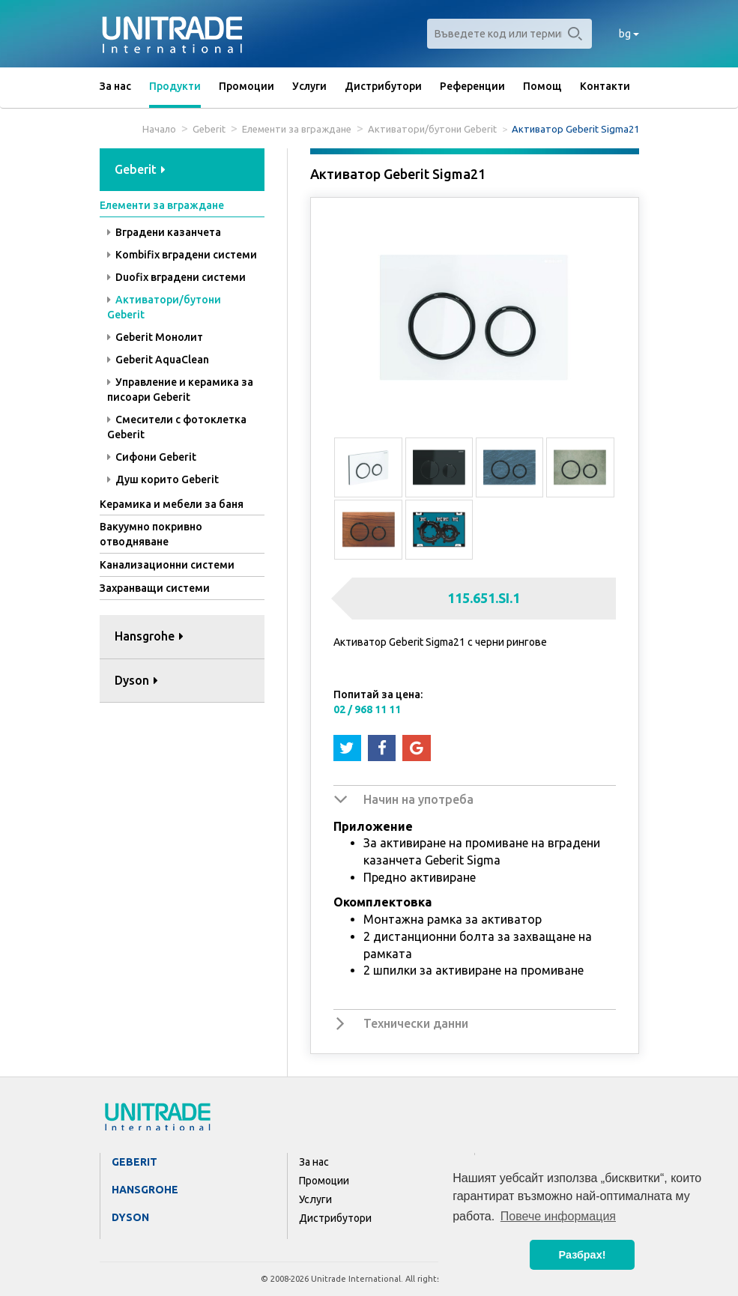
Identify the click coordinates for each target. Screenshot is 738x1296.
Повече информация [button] (558, 1216)
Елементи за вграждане (296, 129)
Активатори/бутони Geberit (432, 129)
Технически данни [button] (415, 1023)
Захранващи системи (155, 588)
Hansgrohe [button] (149, 636)
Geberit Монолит (155, 337)
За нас (115, 86)
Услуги (309, 86)
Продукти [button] (175, 86)
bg (629, 34)
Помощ (542, 86)
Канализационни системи (167, 565)
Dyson (130, 1217)
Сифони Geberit (151, 457)
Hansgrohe (145, 1190)
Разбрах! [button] (582, 1255)
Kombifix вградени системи (182, 255)
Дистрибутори (383, 86)
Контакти (605, 86)
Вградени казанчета (164, 232)
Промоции (246, 86)
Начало (159, 129)
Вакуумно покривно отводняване (151, 534)
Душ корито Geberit (163, 479)
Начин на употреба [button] (418, 799)
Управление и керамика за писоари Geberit (180, 389)
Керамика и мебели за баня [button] (172, 504)
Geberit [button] (140, 169)
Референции (472, 86)
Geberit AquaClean (158, 360)
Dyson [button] (136, 680)
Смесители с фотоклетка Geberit (176, 427)
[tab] (182, 170)
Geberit (209, 129)
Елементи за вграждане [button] (162, 205)
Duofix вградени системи (176, 277)
